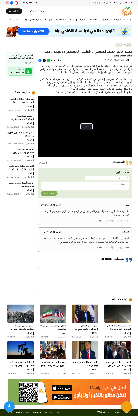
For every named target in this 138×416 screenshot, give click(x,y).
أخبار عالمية (119, 45)
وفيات (24, 19)
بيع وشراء (48, 19)
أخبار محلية (116, 19)
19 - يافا (92, 2)
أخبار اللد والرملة (77, 19)
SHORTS (93, 19)
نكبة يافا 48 (61, 19)
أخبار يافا (104, 19)
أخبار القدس (35, 19)
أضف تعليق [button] (49, 193)
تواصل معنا (48, 412)
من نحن (60, 412)
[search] (35, 11)
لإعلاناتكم (37, 412)
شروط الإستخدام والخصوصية (17, 412)
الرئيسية (128, 19)
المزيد (15, 19)
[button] (109, 221)
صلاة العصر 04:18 (29, 2)
